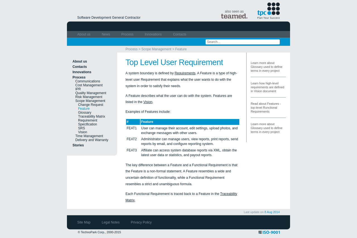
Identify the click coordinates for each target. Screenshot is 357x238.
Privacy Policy (141, 222)
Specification (87, 124)
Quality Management (90, 93)
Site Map (84, 222)
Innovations (154, 34)
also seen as (234, 14)
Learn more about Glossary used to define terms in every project (266, 66)
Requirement (87, 120)
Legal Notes (111, 222)
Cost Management (89, 85)
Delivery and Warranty (91, 140)
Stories (78, 145)
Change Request (90, 105)
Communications (87, 81)
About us (84, 34)
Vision (82, 132)
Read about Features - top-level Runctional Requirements (266, 107)
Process (127, 34)
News (106, 34)
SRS (81, 128)
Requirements (185, 73)
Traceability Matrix (91, 116)
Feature (181, 49)
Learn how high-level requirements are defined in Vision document (267, 87)
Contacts (179, 34)
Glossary (84, 113)
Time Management (89, 136)
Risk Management (88, 97)
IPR (78, 89)
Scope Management (156, 49)
